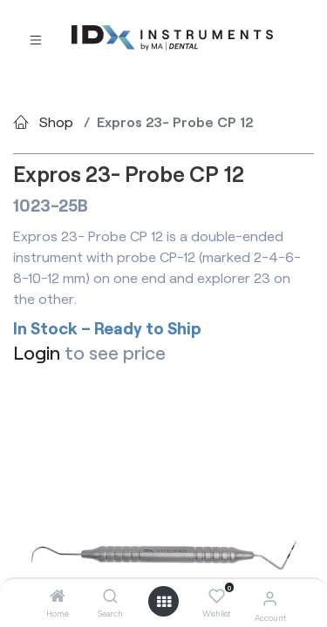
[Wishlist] (216, 596)
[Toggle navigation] (35, 39)
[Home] (57, 596)
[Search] (110, 596)
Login (36, 352)
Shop (56, 121)
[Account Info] (270, 598)
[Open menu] (164, 601)
